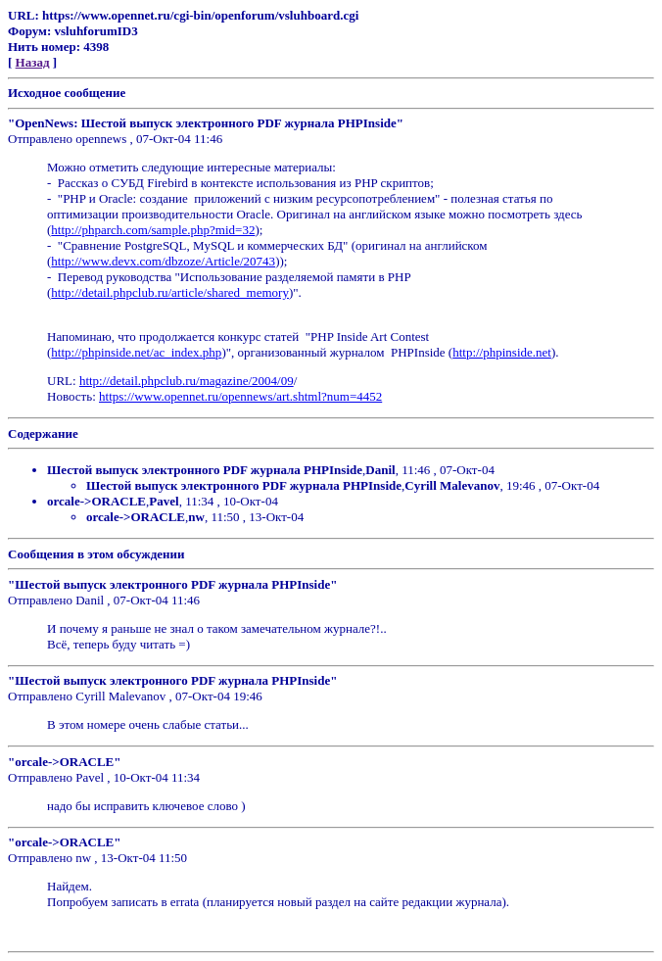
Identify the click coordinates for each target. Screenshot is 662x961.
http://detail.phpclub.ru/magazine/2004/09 (186, 380)
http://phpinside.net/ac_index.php (136, 352)
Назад (33, 62)
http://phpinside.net (501, 352)
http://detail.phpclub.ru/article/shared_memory (170, 292)
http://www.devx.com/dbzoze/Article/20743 (163, 261)
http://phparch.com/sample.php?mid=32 (153, 229)
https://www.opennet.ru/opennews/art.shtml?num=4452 (240, 396)
